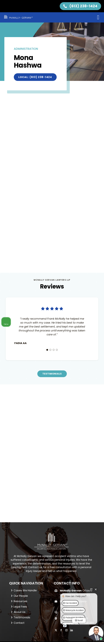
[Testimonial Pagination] (47, 350)
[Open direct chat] (91, 589)
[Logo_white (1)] (51, 532)
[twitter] (56, 630)
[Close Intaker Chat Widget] (96, 589)
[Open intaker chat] (65, 625)
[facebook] (61, 630)
